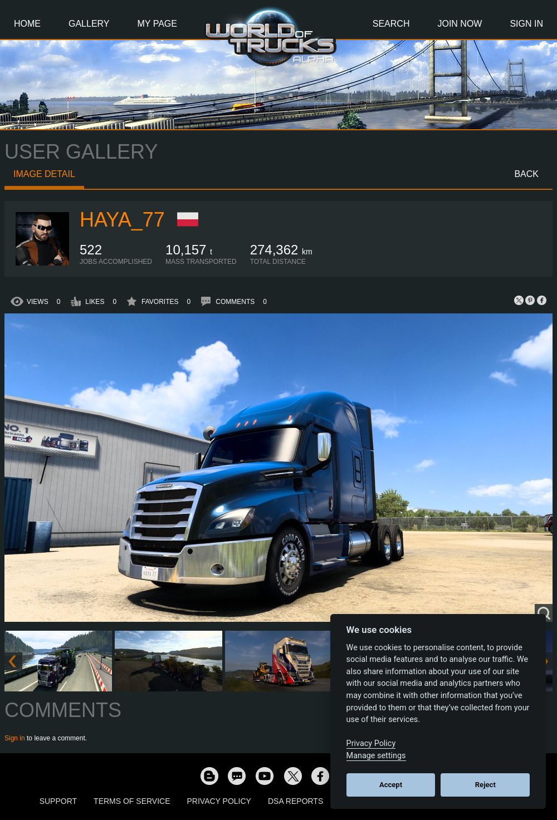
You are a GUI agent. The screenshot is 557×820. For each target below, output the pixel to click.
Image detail (44, 174)
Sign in (14, 738)
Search (391, 23)
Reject (485, 784)
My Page (157, 23)
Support (58, 801)
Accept (390, 784)
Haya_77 (122, 219)
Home (27, 23)
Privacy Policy (219, 801)
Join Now (459, 23)
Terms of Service (132, 801)
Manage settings (376, 755)
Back (526, 174)
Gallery (89, 23)
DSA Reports (295, 801)
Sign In (526, 23)
